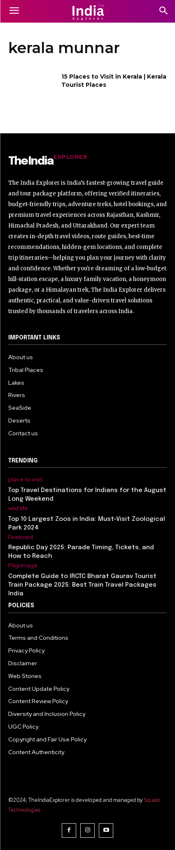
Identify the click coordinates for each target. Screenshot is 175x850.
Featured (20, 537)
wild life (18, 508)
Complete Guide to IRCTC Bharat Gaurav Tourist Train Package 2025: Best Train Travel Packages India (82, 585)
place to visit (25, 479)
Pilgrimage (22, 565)
